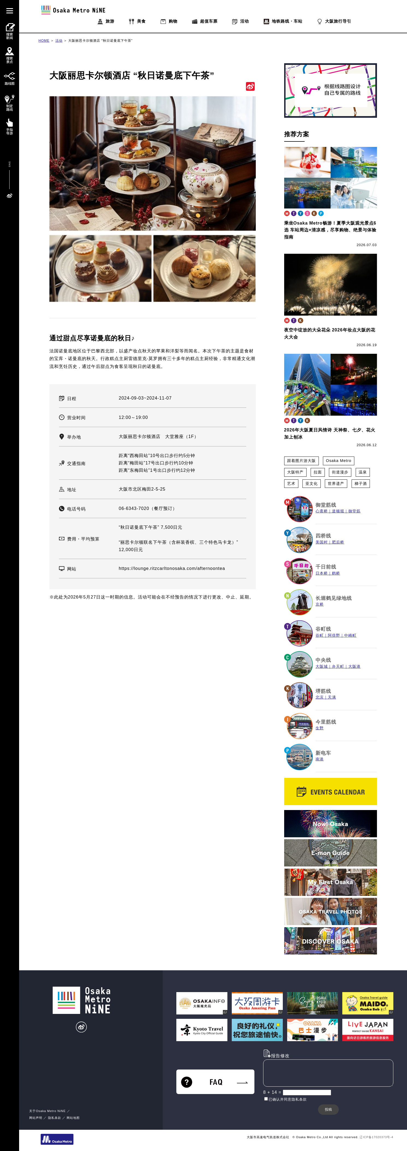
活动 (59, 41)
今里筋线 (326, 722)
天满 (332, 697)
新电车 (323, 753)
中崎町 (350, 635)
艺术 (291, 483)
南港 (320, 759)
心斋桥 (322, 511)
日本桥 (322, 573)
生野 (320, 728)
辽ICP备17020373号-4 (376, 1137)
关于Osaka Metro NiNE (47, 1111)
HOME (43, 41)
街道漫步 (340, 472)
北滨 (320, 697)
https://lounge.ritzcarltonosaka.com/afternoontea (172, 568)
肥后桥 (338, 542)
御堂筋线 (326, 505)
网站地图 (73, 1117)
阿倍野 (334, 635)
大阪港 (354, 666)
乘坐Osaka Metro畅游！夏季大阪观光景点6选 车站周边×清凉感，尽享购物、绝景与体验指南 (330, 230)
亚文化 (311, 483)
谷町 (320, 635)
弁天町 (338, 666)
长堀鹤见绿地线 (334, 598)
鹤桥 (336, 573)
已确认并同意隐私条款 (288, 1099)
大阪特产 (295, 472)
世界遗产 (336, 483)
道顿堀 (338, 511)
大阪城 (322, 666)
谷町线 (323, 629)
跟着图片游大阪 (301, 460)
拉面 (318, 472)
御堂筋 (354, 511)
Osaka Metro (338, 460)
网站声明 (35, 1117)
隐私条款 (54, 1117)
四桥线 (323, 536)
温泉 (363, 472)
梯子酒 (361, 483)
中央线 (323, 660)
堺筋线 (323, 691)
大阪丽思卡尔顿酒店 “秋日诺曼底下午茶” (100, 41)
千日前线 (326, 567)
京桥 (320, 604)
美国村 (322, 542)
